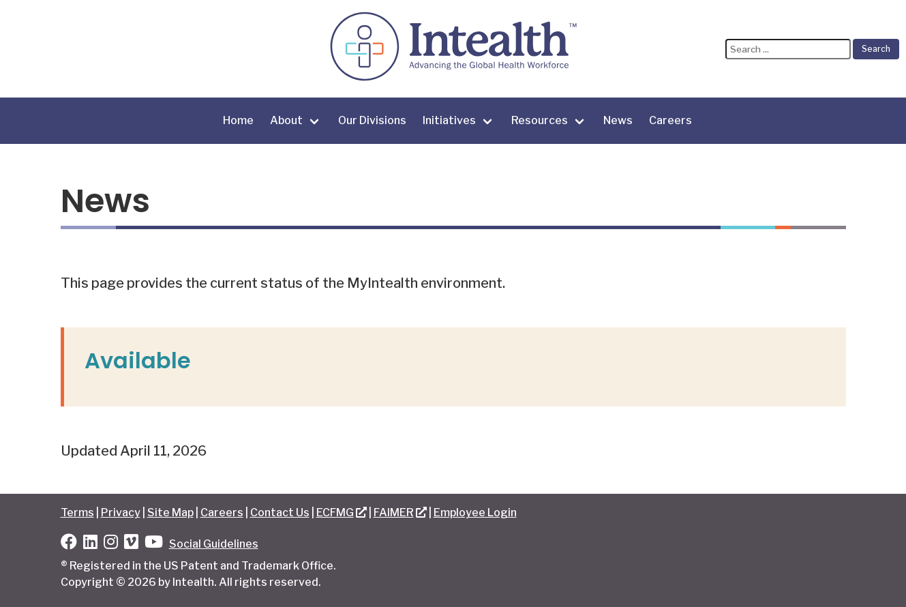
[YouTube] (154, 543)
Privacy (120, 512)
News (618, 120)
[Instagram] (111, 543)
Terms (77, 512)
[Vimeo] (131, 543)
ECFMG (335, 512)
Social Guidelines (213, 543)
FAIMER (394, 512)
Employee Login (475, 512)
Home (238, 120)
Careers (670, 120)
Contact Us (279, 512)
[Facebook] (69, 543)
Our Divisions (372, 120)
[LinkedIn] (90, 543)
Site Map (170, 512)
